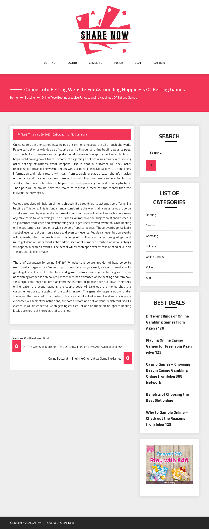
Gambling (95, 63)
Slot (138, 63)
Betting (49, 63)
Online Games (155, 256)
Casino (72, 63)
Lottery (159, 63)
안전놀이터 (63, 262)
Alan (23, 135)
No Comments (79, 135)
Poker (118, 63)
